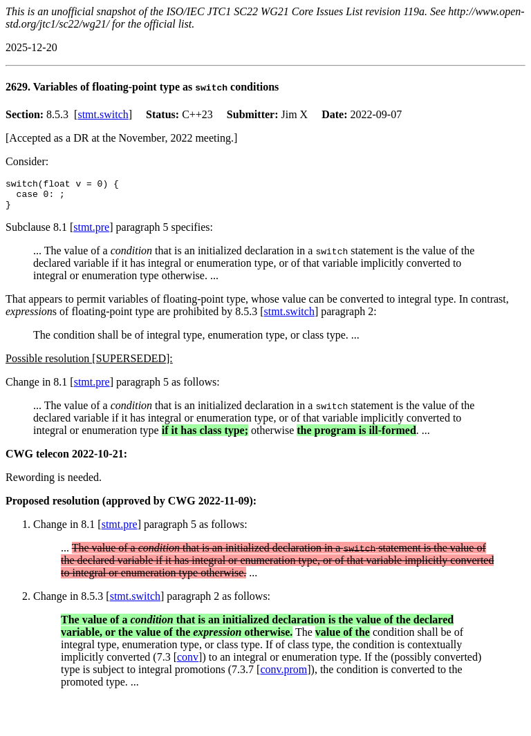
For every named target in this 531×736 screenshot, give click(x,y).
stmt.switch (102, 114)
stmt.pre (91, 233)
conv (187, 663)
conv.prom (283, 675)
